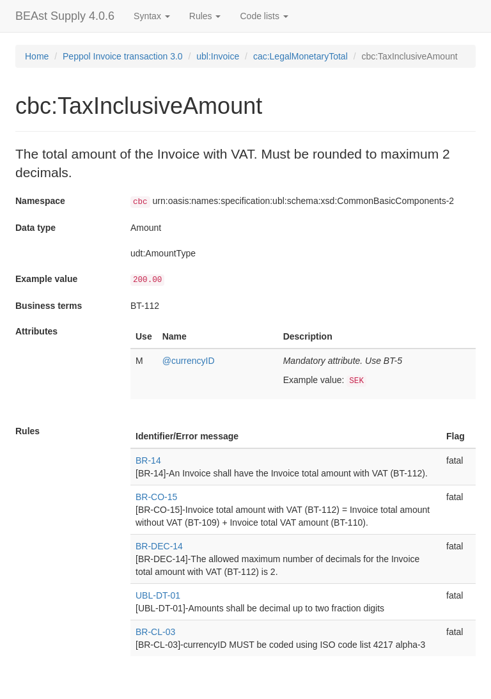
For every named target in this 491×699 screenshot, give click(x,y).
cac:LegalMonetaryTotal (300, 56)
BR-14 (148, 460)
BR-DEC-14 (159, 546)
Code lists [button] (264, 16)
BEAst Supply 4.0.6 (64, 16)
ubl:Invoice (217, 56)
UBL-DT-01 (158, 595)
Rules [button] (205, 16)
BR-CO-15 (156, 497)
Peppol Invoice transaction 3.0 (123, 56)
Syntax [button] (152, 16)
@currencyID (188, 361)
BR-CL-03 (155, 632)
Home (37, 56)
